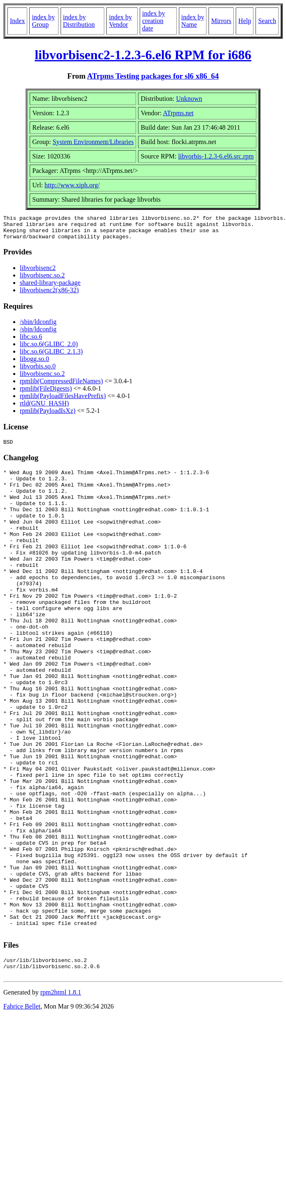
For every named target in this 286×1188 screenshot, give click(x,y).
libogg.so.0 (34, 363)
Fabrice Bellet (21, 1108)
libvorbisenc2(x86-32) (49, 294)
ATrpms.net (178, 112)
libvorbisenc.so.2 (42, 280)
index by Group (43, 21)
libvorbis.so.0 (38, 371)
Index (17, 20)
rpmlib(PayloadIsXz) (47, 415)
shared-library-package (50, 287)
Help (244, 20)
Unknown (189, 98)
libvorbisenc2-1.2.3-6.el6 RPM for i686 (143, 54)
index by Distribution (79, 21)
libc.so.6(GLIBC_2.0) (49, 348)
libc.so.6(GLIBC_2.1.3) (51, 356)
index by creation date (153, 21)
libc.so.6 (31, 341)
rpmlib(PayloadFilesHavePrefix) (63, 400)
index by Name (192, 21)
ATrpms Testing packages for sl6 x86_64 (153, 76)
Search (267, 20)
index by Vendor (120, 21)
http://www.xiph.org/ (72, 185)
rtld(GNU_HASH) (44, 408)
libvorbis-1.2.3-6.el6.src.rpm (216, 156)
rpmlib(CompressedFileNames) (61, 385)
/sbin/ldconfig (38, 326)
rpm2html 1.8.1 (60, 1094)
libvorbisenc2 (38, 272)
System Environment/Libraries (93, 141)
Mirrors (221, 20)
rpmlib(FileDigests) (46, 393)
